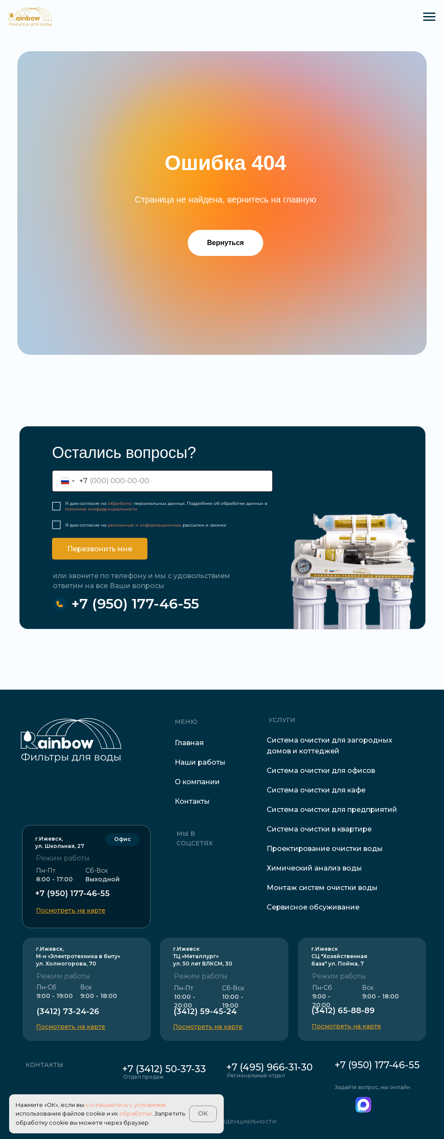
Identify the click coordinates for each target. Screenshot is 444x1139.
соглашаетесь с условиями (125, 1105)
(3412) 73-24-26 (67, 1011)
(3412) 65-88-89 (343, 1010)
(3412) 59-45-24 (205, 1011)
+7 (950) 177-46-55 (135, 603)
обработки (135, 1113)
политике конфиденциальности (101, 509)
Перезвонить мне (99, 549)
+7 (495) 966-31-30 (269, 1067)
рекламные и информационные (144, 525)
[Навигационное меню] (429, 17)
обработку (120, 503)
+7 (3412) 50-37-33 (164, 1069)
